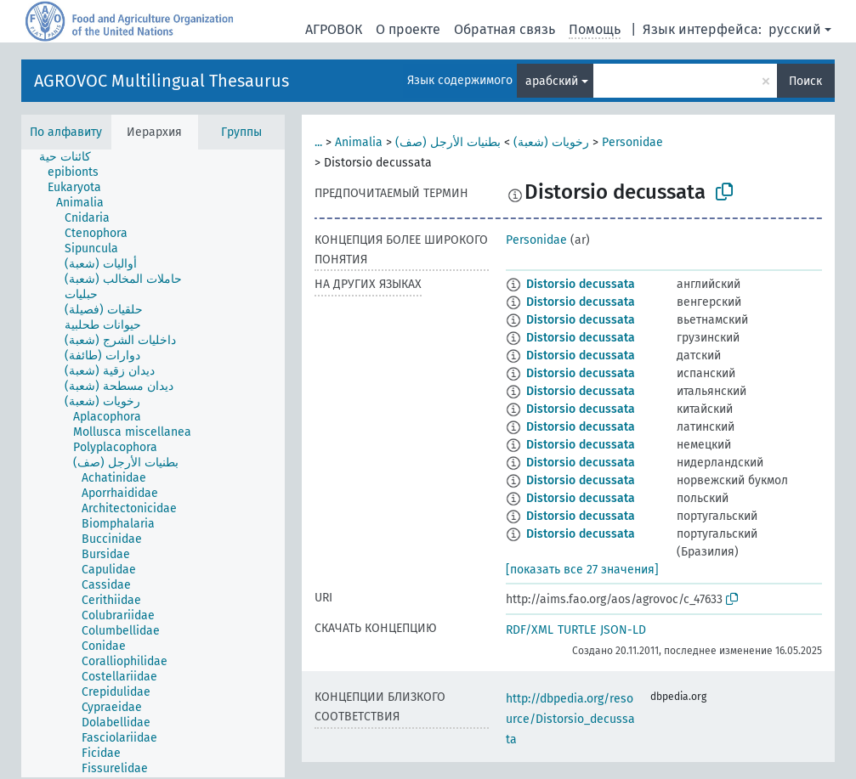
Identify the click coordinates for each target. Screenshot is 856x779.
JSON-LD (623, 630)
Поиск (805, 81)
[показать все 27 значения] (582, 569)
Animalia (359, 142)
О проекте (408, 29)
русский (794, 29)
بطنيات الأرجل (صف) (448, 142)
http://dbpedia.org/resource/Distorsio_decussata (570, 719)
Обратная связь (504, 29)
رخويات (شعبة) (551, 142)
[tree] (153, 463)
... (318, 142)
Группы (241, 132)
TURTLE (577, 630)
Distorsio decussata (580, 284)
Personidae (632, 142)
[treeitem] (72, 157)
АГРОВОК (333, 29)
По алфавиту (66, 132)
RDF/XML (529, 630)
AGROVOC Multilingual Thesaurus (161, 81)
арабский (551, 81)
